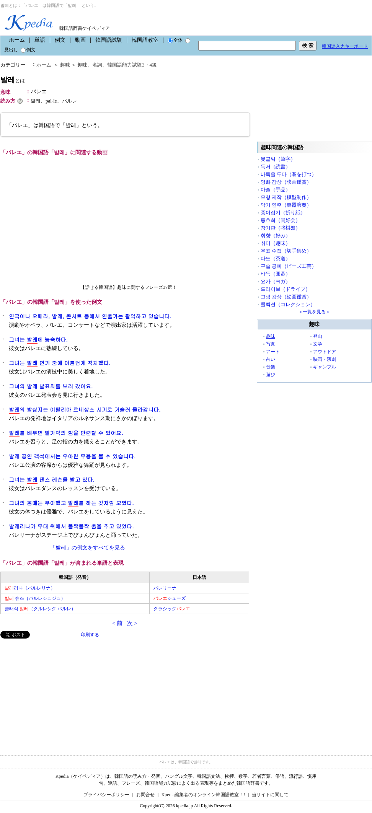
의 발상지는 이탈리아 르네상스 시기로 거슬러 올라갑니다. (85, 410)
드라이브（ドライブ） (285, 289)
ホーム (17, 40)
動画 (80, 40)
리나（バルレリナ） (30, 588)
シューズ (169, 598)
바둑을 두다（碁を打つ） (289, 174)
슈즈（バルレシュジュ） (35, 598)
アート (273, 351)
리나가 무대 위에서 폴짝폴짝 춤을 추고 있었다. (71, 526)
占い (270, 359)
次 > (132, 623)
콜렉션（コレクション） (288, 304)
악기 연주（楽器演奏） (286, 205)
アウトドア (324, 351)
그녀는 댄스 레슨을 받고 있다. (52, 480)
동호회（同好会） (280, 220)
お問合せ (145, 794)
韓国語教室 (145, 40)
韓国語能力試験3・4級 (132, 65)
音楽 (270, 367)
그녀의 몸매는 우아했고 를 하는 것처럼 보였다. (71, 503)
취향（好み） (275, 235)
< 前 (117, 623)
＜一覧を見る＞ (314, 311)
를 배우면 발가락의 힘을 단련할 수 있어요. (66, 433)
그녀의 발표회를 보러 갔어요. (51, 386)
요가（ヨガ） (275, 281)
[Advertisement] (57, 692)
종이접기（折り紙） (283, 212)
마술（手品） (275, 189)
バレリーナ (164, 588)
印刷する (90, 634)
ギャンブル (324, 367)
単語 (39, 40)
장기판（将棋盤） (280, 228)
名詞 (97, 65)
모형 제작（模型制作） (286, 197)
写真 (270, 344)
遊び (270, 374)
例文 (60, 40)
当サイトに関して (270, 794)
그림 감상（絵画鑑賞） (286, 297)
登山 (317, 336)
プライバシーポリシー (106, 794)
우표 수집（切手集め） (286, 251)
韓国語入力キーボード (345, 46)
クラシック (171, 608)
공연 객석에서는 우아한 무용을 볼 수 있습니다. (72, 456)
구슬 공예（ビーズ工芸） (289, 266)
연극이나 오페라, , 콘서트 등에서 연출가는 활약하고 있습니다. (90, 316)
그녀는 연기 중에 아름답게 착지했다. (60, 363)
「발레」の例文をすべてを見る (87, 548)
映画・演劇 (324, 359)
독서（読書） (275, 166)
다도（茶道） (275, 258)
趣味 (65, 65)
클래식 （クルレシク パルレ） (40, 608)
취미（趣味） (275, 243)
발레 (12, 80)
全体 (175, 40)
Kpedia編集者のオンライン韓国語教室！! (203, 794)
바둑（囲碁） (275, 274)
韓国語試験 (108, 40)
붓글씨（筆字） (278, 159)
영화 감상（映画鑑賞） (286, 182)
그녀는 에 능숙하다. (38, 340)
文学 (317, 344)
